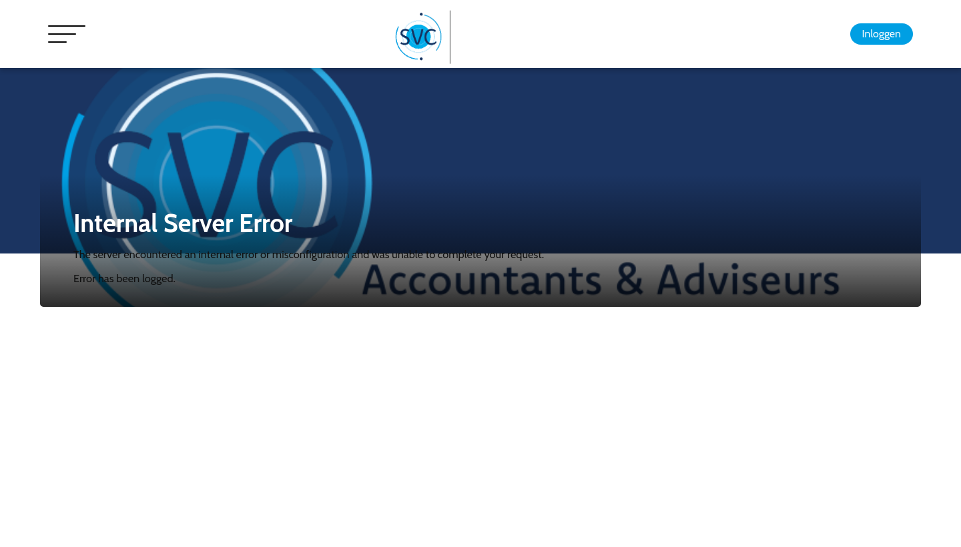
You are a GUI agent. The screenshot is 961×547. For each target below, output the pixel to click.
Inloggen (881, 33)
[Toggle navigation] (66, 34)
